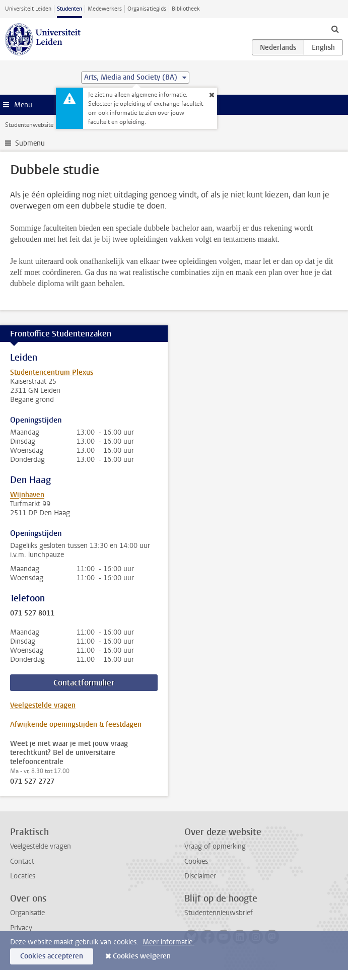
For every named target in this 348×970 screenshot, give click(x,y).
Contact (22, 861)
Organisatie (27, 913)
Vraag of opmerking (215, 846)
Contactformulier (83, 682)
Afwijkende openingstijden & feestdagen (76, 724)
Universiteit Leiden (28, 9)
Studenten (69, 9)
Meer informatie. (168, 942)
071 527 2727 (32, 781)
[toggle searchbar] (335, 29)
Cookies (196, 861)
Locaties (22, 876)
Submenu (30, 143)
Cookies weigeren (142, 956)
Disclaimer (200, 876)
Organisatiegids (146, 9)
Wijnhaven (27, 495)
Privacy (21, 928)
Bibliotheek (186, 9)
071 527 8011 (32, 613)
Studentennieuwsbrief (218, 913)
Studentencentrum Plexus (51, 372)
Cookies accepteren (51, 956)
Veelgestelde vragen (43, 705)
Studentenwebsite (29, 125)
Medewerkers (105, 9)
